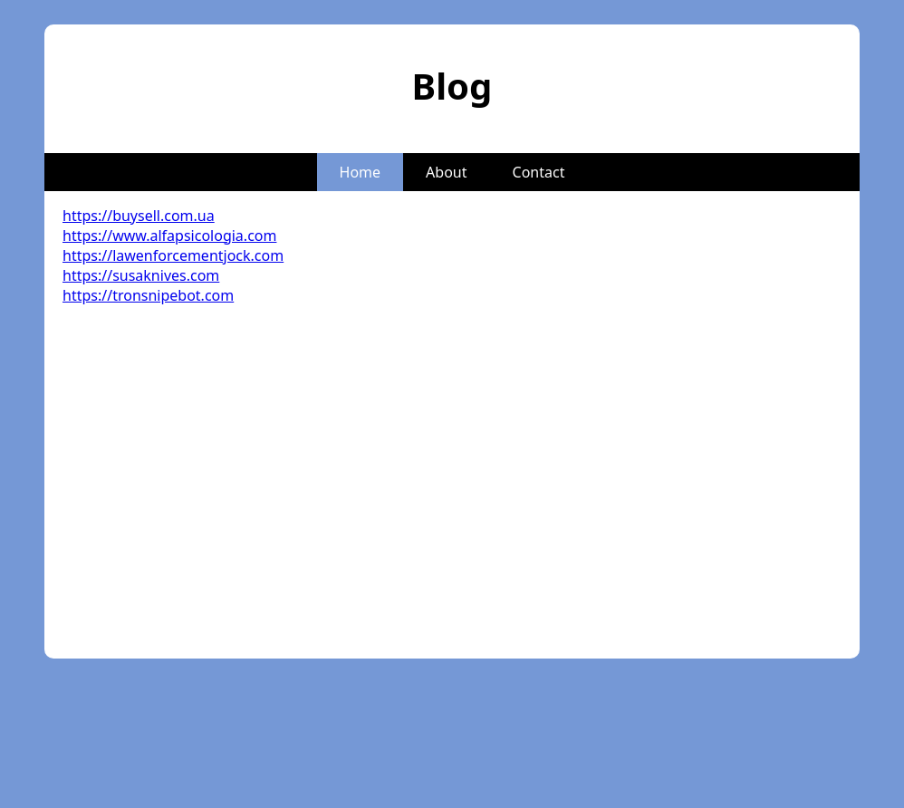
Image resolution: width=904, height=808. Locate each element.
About (446, 172)
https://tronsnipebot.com (148, 295)
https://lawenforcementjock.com (173, 255)
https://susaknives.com (141, 275)
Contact (539, 172)
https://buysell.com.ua (139, 216)
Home (360, 172)
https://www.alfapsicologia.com (169, 235)
